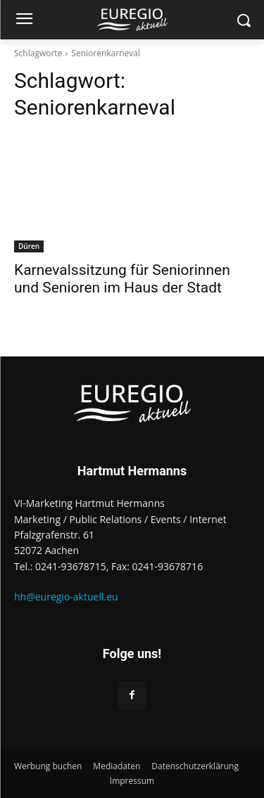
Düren (28, 246)
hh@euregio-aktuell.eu (66, 596)
